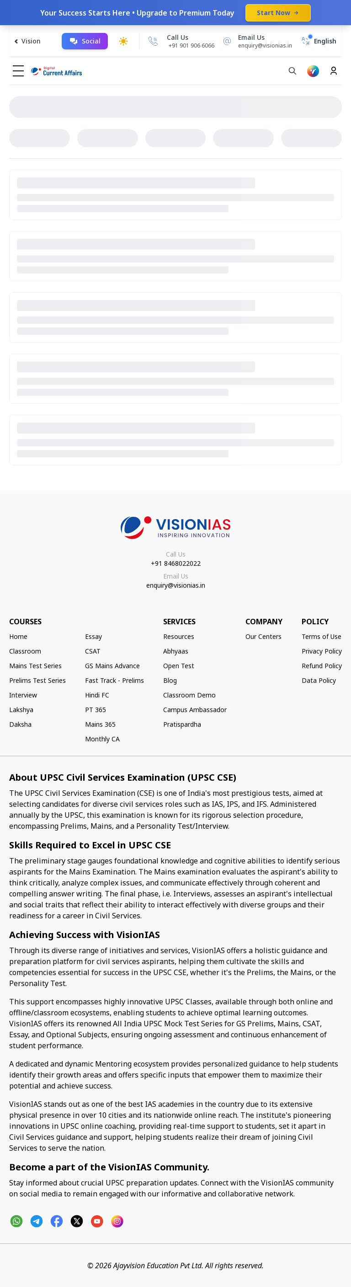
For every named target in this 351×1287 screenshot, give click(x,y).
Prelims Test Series (37, 680)
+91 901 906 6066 (191, 45)
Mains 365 (100, 724)
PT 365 (95, 709)
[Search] (292, 71)
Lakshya (21, 709)
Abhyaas (175, 651)
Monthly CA (102, 739)
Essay (93, 636)
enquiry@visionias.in (175, 585)
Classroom (25, 651)
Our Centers (263, 636)
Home (18, 636)
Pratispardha (182, 724)
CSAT (93, 651)
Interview (23, 695)
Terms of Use (321, 636)
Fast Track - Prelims (114, 680)
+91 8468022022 (176, 563)
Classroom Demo (189, 695)
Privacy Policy (322, 651)
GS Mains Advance (112, 665)
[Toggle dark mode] (123, 41)
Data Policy (319, 680)
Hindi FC (97, 695)
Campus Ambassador (195, 709)
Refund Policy (322, 665)
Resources (178, 636)
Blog (170, 680)
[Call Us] (153, 41)
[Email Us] (256, 41)
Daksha (20, 724)
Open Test (178, 665)
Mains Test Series (35, 665)
